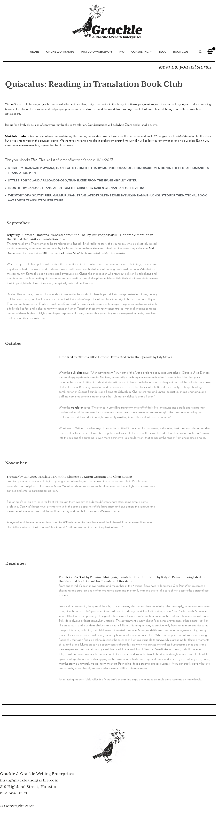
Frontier (13, 476)
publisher (76, 372)
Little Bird (66, 357)
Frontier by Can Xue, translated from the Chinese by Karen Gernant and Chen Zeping (76, 188)
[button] (200, 52)
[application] (150, 52)
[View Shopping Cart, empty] (210, 52)
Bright (11, 235)
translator (77, 407)
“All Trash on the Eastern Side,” (61, 253)
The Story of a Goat (73, 577)
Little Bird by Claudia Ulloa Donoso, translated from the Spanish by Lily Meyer (72, 180)
